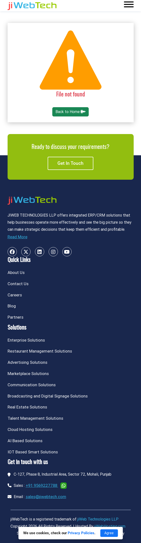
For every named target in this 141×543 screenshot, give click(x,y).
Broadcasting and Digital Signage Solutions (48, 396)
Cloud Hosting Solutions (30, 429)
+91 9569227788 (42, 485)
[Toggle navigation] (129, 5)
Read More (17, 236)
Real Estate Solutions (27, 407)
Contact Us (18, 283)
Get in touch (70, 163)
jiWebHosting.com (109, 526)
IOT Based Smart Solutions (33, 451)
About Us (16, 272)
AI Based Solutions (25, 440)
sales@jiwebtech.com (46, 496)
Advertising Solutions (27, 362)
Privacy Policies (81, 533)
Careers (15, 294)
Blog (12, 305)
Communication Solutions (32, 384)
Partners (15, 317)
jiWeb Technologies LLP (98, 519)
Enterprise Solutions (26, 340)
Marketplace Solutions (28, 373)
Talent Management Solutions (35, 418)
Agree (109, 533)
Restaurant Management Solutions (40, 351)
